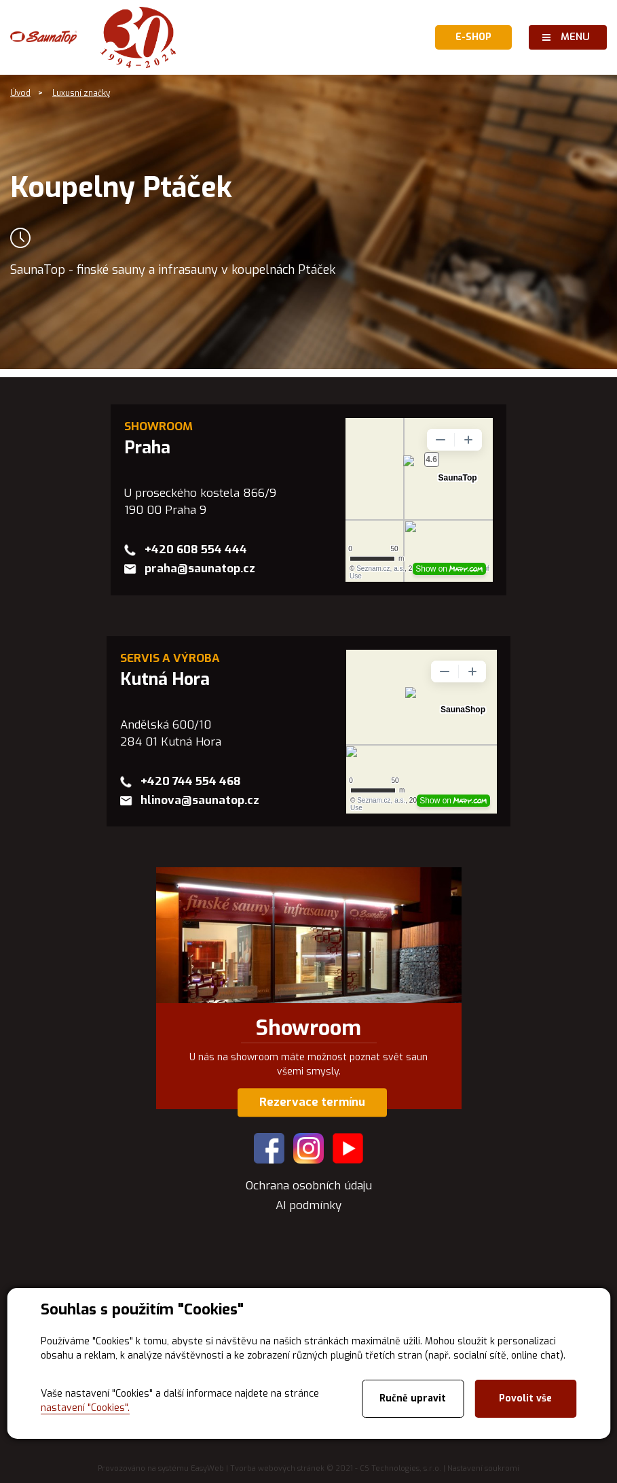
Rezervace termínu (312, 1102)
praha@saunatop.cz (200, 568)
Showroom (308, 1028)
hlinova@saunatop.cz (200, 800)
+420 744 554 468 (191, 781)
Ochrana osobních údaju (309, 1185)
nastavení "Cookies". (85, 1407)
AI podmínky (308, 1205)
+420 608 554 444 (196, 549)
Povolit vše (525, 1398)
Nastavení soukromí (483, 1468)
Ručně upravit (412, 1398)
